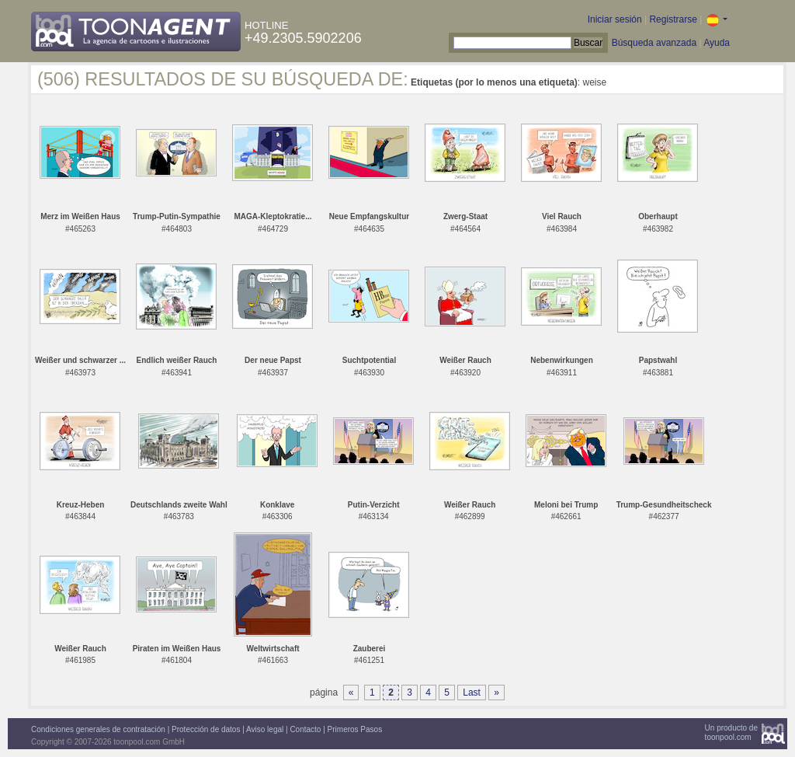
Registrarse (672, 19)
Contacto (305, 729)
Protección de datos (206, 729)
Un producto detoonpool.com (731, 732)
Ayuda (716, 42)
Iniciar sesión (615, 19)
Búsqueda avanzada (654, 42)
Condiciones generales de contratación (98, 729)
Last (472, 692)
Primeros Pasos (355, 729)
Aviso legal (264, 729)
